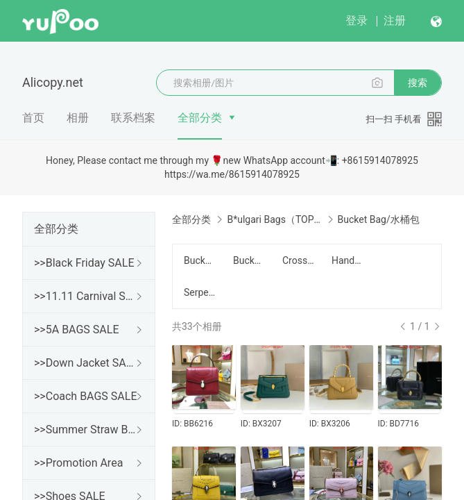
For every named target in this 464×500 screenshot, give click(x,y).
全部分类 (200, 117)
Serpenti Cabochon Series (200, 292)
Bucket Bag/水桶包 (249, 260)
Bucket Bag (200, 260)
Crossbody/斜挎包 (298, 260)
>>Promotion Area (78, 462)
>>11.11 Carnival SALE (86, 296)
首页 (33, 117)
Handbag (348, 260)
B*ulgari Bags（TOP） (274, 219)
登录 (356, 20)
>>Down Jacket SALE (86, 362)
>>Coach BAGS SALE (85, 396)
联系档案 (133, 117)
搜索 (417, 82)
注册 (395, 20)
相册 (78, 117)
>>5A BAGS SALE (76, 329)
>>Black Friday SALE (84, 262)
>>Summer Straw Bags (86, 429)
